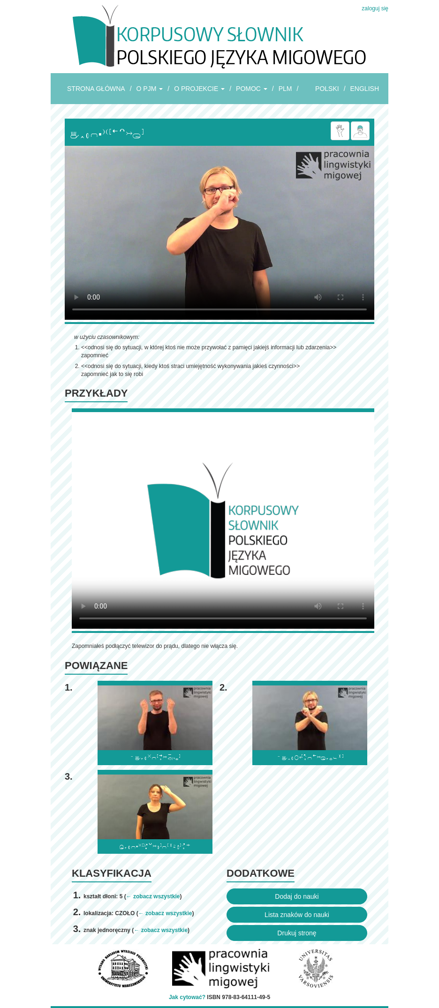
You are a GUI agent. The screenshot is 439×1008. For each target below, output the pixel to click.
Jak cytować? (187, 997)
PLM (285, 88)
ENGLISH (364, 88)
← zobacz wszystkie (153, 896)
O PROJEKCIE (199, 88)
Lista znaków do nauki (297, 914)
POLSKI (327, 88)
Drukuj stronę (296, 933)
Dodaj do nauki (296, 896)
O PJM (149, 88)
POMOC (251, 88)
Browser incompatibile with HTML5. (219, 233)
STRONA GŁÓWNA (96, 88)
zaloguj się (375, 8)
